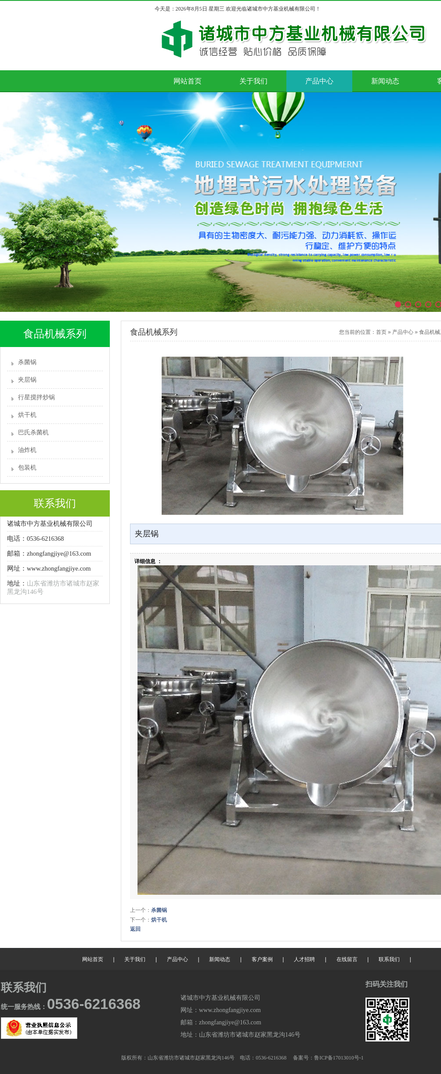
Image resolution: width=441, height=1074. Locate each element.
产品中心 (319, 81)
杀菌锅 (27, 362)
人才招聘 (304, 959)
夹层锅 (27, 379)
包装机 (27, 467)
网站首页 (188, 81)
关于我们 (253, 81)
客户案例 (262, 959)
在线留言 (347, 959)
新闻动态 (385, 81)
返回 (135, 929)
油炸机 (27, 450)
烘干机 (27, 415)
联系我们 (389, 959)
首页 (381, 332)
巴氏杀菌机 (33, 432)
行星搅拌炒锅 (36, 397)
